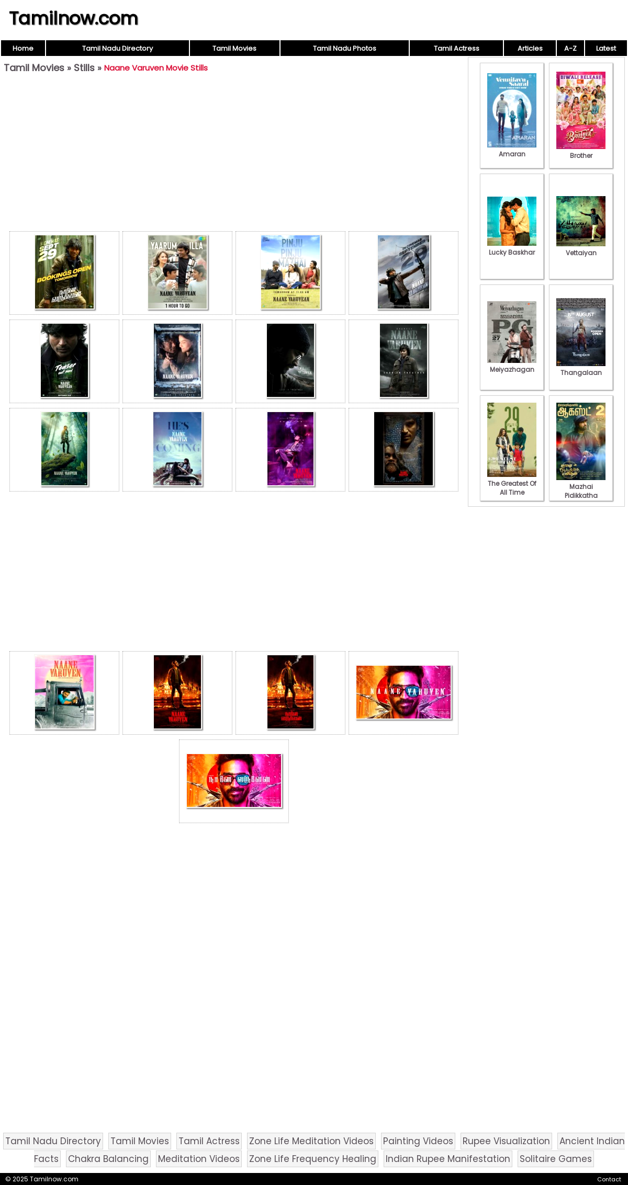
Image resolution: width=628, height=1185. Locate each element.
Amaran (511, 149)
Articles (530, 48)
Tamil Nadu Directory (117, 48)
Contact (609, 1179)
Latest (606, 48)
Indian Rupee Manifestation (448, 1159)
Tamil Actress (456, 48)
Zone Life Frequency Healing (312, 1159)
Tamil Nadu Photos (344, 48)
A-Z (570, 48)
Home (23, 48)
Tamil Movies (234, 48)
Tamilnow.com (73, 18)
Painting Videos (418, 1141)
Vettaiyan (580, 248)
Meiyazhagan (511, 365)
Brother (580, 151)
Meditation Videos (199, 1159)
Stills (84, 67)
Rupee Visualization (506, 1141)
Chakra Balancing (108, 1159)
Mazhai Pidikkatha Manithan (580, 491)
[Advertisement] (234, 155)
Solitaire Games (556, 1159)
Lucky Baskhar (511, 248)
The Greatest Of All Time (511, 483)
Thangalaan (580, 368)
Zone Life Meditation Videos (311, 1141)
